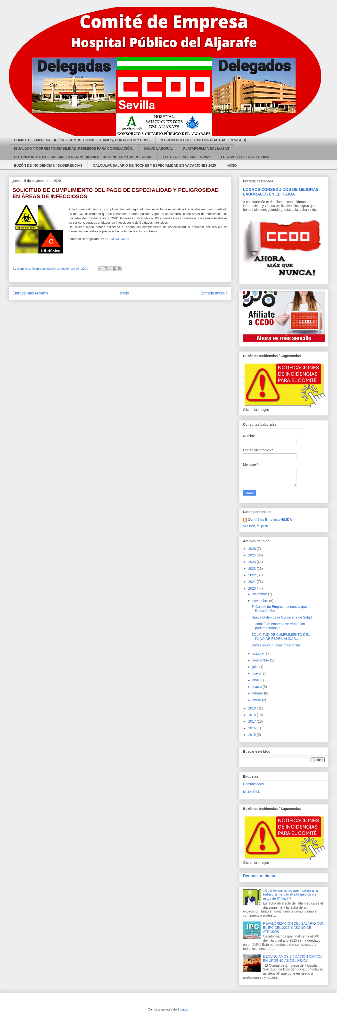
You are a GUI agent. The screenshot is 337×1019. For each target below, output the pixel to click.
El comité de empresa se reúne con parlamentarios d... (278, 626)
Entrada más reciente (31, 293)
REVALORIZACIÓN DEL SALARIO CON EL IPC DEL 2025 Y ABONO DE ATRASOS (293, 927)
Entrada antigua (214, 293)
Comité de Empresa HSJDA (270, 520)
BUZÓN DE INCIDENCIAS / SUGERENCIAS (48, 165)
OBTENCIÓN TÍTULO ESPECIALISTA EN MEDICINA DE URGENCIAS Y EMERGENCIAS (83, 157)
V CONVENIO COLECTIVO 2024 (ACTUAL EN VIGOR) (203, 140)
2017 (252, 721)
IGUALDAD (252, 792)
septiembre (261, 660)
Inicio (124, 293)
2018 (252, 715)
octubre (258, 653)
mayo (257, 673)
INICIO (231, 165)
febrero (258, 693)
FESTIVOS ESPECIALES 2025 (187, 157)
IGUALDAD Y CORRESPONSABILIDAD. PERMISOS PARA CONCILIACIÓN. (73, 148)
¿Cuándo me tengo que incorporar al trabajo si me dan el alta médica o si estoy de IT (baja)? (291, 895)
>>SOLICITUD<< (117, 239)
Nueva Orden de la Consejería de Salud (281, 617)
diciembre (260, 594)
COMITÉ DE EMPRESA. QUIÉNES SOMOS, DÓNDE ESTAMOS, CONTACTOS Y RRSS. (82, 140)
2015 (252, 735)
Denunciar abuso (259, 875)
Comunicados (253, 784)
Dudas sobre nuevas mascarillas (275, 645)
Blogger (183, 1009)
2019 (252, 708)
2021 (252, 582)
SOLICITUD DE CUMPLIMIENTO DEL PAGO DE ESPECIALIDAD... (280, 637)
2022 (252, 575)
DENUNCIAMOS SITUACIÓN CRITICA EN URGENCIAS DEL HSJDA (292, 958)
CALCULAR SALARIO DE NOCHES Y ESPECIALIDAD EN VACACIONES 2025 (154, 165)
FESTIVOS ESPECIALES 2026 (245, 157)
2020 (252, 588)
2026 (252, 549)
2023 (252, 569)
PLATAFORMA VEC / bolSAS (206, 148)
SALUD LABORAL (158, 148)
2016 (252, 728)
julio (255, 667)
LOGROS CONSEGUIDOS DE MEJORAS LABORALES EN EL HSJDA (281, 191)
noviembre (260, 601)
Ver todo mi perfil (256, 526)
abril (256, 680)
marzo (257, 687)
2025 (252, 555)
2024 (252, 562)
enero (257, 700)
